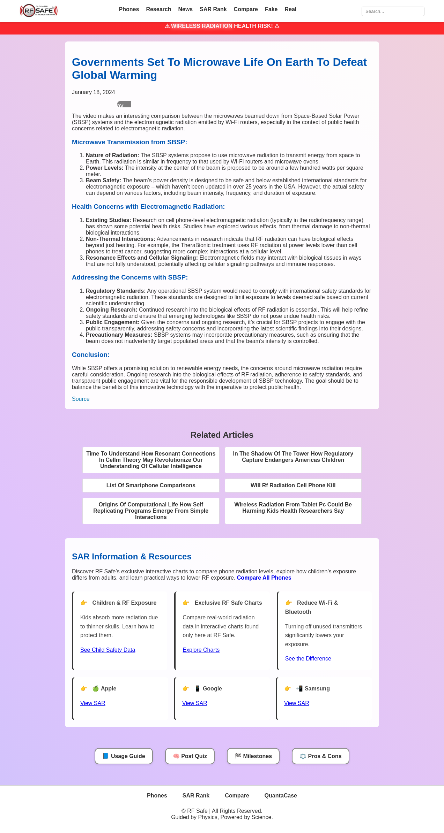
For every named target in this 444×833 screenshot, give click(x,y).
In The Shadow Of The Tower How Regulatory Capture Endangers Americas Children (293, 457)
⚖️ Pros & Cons (320, 756)
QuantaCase (281, 795)
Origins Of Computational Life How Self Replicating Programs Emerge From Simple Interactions (150, 511)
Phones (129, 9)
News (185, 9)
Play (117, 105)
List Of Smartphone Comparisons (150, 485)
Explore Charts (201, 650)
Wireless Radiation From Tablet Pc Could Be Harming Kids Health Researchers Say (293, 508)
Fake (271, 9)
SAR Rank (213, 9)
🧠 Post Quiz (190, 756)
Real (290, 9)
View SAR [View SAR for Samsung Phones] (296, 703)
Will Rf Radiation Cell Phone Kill (293, 485)
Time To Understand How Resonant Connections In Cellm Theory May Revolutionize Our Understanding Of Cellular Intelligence (150, 460)
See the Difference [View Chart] (308, 659)
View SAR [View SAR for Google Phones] (194, 703)
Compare (246, 9)
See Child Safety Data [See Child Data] (107, 650)
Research (158, 9)
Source (81, 399)
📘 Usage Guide (123, 756)
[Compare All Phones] (264, 578)
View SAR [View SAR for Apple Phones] (92, 703)
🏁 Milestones (253, 756)
